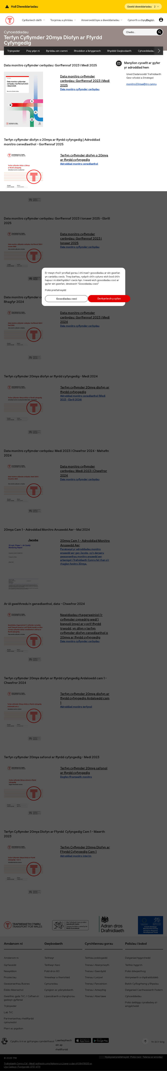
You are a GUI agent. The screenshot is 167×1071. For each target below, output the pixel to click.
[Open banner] (143, 6)
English (150, 20)
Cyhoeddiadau (146, 50)
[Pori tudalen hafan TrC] (10, 21)
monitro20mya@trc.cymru (141, 84)
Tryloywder (13, 50)
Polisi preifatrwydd (55, 290)
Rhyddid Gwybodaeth (119, 50)
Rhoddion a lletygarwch (87, 50)
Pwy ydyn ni (33, 50)
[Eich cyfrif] (161, 20)
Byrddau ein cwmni (57, 50)
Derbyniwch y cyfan (103, 298)
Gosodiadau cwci (63, 298)
